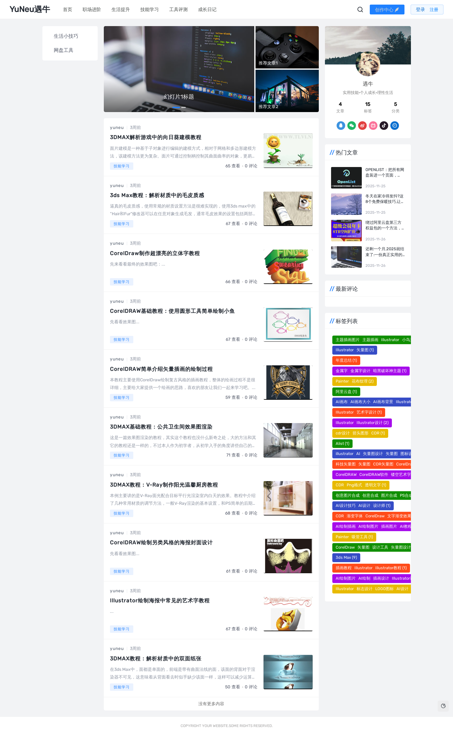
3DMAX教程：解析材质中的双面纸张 (158, 658)
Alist (342, 443)
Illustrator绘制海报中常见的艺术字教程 (162, 600)
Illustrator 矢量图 (355, 350)
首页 (67, 9)
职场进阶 (91, 9)
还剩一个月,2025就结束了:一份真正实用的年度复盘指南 (384, 252)
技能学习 (149, 9)
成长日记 (207, 9)
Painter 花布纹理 (354, 381)
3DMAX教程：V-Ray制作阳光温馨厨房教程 (166, 484)
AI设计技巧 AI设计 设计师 (363, 505)
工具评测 (178, 9)
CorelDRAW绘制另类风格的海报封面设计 (163, 542)
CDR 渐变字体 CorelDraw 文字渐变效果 (376, 516)
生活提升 (120, 9)
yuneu (117, 127)
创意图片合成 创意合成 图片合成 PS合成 (377, 495)
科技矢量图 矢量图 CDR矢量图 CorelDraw (378, 464)
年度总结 (346, 360)
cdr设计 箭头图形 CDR (360, 433)
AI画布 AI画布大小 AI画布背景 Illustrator (377, 401)
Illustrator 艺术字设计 (359, 412)
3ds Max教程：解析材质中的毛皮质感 (159, 195)
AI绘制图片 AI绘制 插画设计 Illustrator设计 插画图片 (389, 578)
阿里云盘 (346, 391)
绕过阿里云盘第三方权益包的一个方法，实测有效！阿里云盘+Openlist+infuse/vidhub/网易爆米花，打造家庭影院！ (385, 225)
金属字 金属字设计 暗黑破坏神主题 (371, 370)
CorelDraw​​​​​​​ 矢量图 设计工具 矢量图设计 (376, 547)
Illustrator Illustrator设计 (362, 422)
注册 (434, 9)
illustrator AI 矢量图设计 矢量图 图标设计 (379, 453)
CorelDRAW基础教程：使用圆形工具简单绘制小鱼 (175, 311)
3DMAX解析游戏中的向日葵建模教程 (158, 137)
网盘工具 (63, 50)
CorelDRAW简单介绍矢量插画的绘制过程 (163, 369)
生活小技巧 (66, 36)
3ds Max (346, 557)
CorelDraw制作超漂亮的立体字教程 (156, 253)
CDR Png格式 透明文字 (361, 485)
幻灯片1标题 (179, 96)
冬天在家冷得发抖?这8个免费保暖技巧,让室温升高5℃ (385, 199)
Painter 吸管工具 (354, 537)
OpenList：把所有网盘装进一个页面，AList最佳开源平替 (384, 172)
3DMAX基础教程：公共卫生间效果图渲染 (163, 426)
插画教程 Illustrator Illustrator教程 (371, 568)
